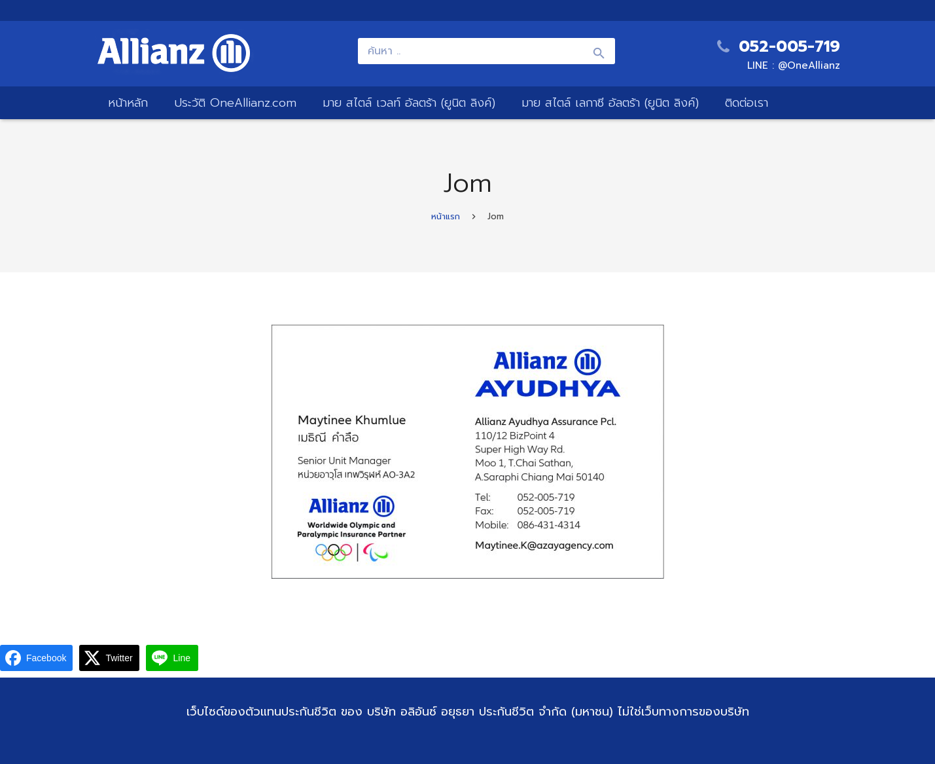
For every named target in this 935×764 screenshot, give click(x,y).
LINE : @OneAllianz (793, 65)
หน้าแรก (445, 216)
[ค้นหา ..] (486, 51)
